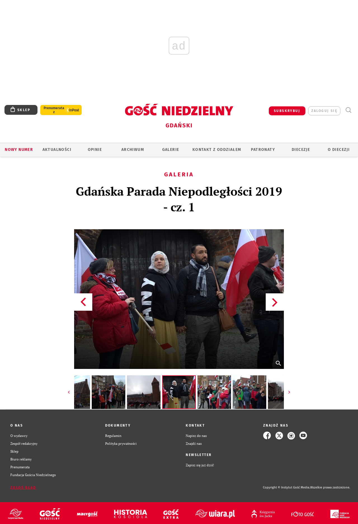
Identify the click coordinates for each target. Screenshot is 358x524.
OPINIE (95, 149)
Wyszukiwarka (348, 110)
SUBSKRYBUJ (287, 111)
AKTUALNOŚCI (57, 149)
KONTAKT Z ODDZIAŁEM (216, 149)
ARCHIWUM (132, 149)
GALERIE (170, 149)
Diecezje (301, 149)
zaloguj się (324, 111)
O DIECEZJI (339, 149)
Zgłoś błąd (23, 488)
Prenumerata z (54, 110)
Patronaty (263, 149)
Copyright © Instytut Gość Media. (286, 487)
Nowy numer (19, 149)
